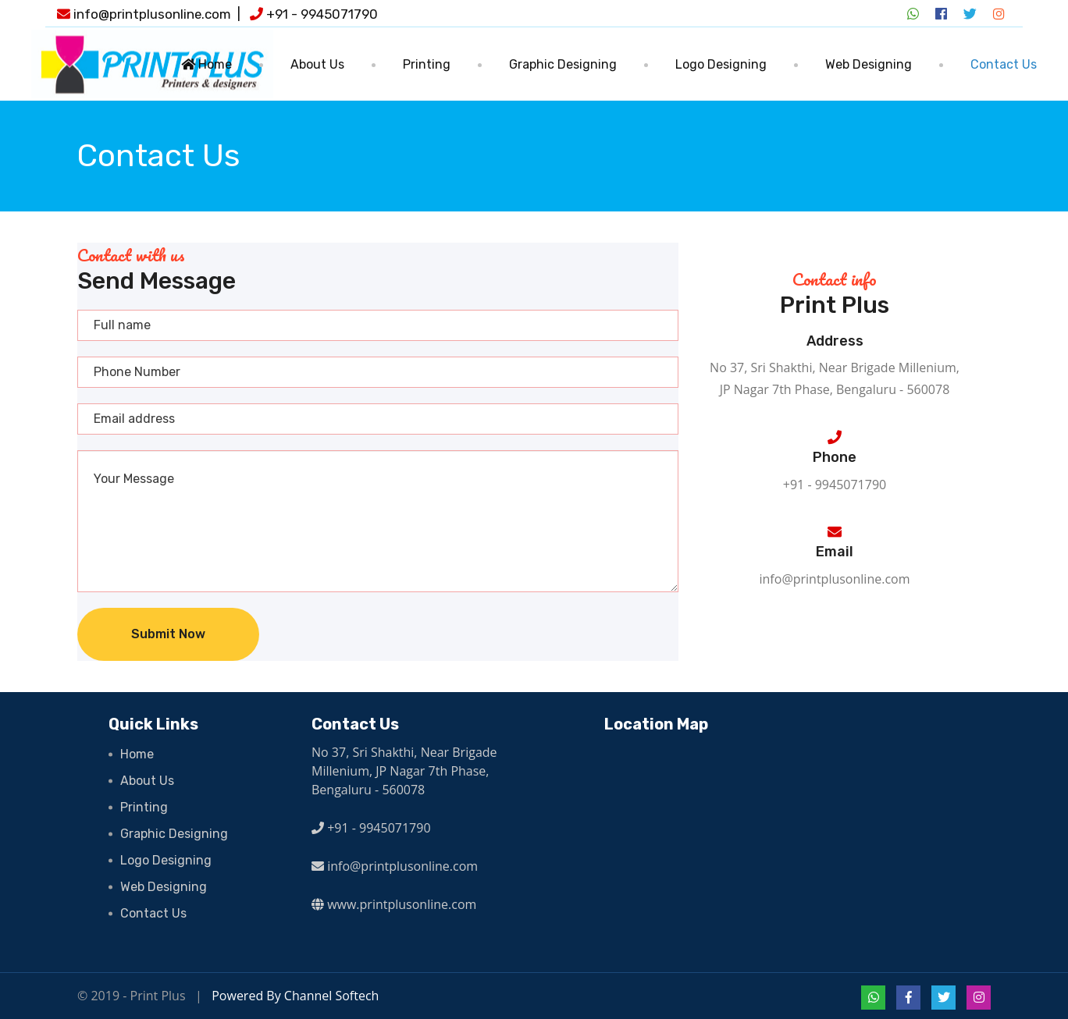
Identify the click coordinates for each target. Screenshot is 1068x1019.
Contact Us (1003, 64)
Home (206, 64)
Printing (426, 64)
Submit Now (168, 634)
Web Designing (868, 64)
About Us (317, 64)
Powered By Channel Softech (295, 995)
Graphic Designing (563, 64)
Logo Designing (721, 64)
